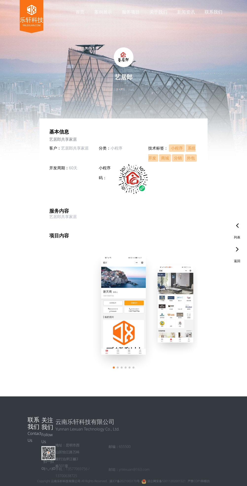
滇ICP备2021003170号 (124, 483)
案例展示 (103, 12)
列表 (237, 237)
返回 (237, 261)
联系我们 (213, 12)
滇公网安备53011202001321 (166, 483)
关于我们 (158, 12)
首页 (80, 12)
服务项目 (131, 12)
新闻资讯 (186, 12)
